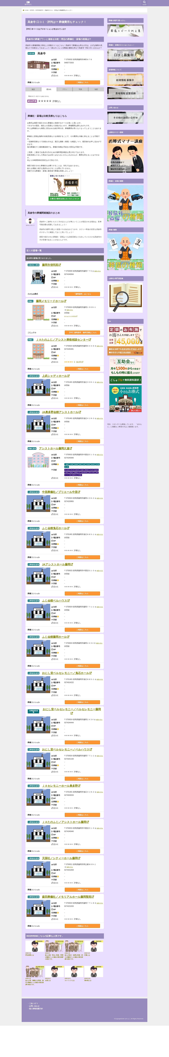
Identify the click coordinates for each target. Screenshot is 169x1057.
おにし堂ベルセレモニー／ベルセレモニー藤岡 (72, 731)
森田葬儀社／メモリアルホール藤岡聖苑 (66, 926)
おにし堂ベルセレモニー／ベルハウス (65, 771)
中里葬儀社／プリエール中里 (59, 501)
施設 (33, 89)
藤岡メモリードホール (50, 301)
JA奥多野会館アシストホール (60, 417)
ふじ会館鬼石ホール (54, 540)
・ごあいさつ (32, 1035)
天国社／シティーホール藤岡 (60, 887)
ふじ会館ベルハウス (54, 617)
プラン (64, 89)
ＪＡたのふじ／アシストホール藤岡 (64, 848)
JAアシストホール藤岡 (56, 579)
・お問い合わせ (33, 1037)
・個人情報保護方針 (35, 1040)
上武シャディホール (54, 378)
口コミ (49, 89)
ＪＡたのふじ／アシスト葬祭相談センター (62, 339)
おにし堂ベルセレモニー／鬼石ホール (65, 692)
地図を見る (97, 271)
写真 (80, 89)
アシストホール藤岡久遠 (54, 455)
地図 (96, 89)
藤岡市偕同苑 (50, 265)
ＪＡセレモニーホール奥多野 (60, 810)
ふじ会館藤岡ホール (54, 656)
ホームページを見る (70, 316)
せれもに (127, 1050)
